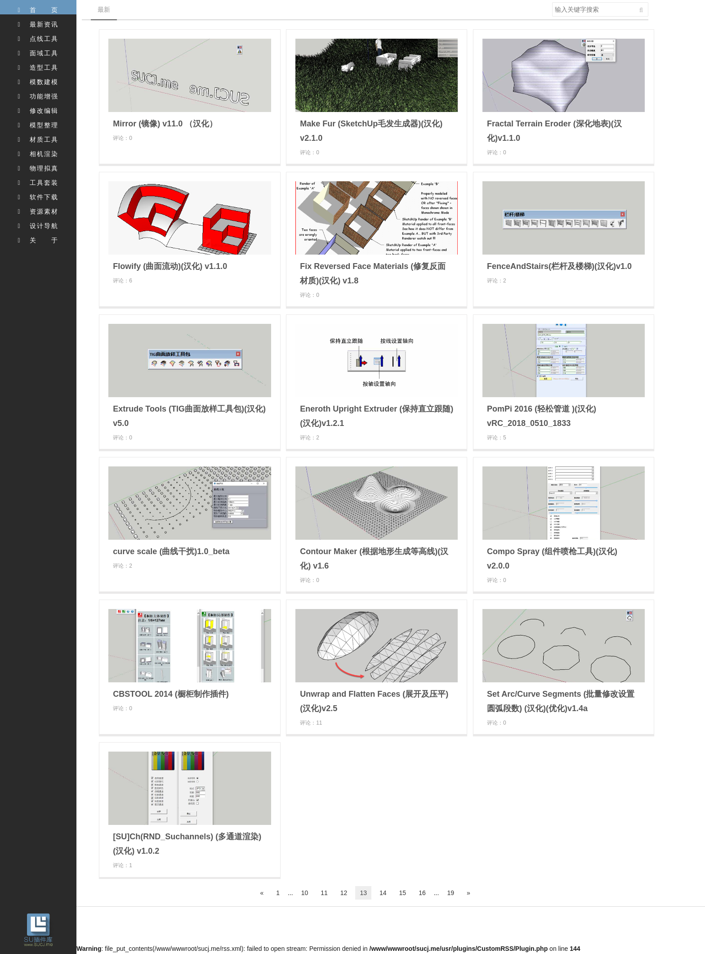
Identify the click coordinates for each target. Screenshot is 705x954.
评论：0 (122, 138)
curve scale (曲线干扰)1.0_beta (171, 551)
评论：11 (311, 723)
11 (324, 892)
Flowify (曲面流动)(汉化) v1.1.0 (170, 266)
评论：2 (496, 281)
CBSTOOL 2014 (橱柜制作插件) (170, 694)
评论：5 (496, 437)
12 (344, 892)
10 (304, 892)
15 (402, 892)
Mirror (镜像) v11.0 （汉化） (165, 123)
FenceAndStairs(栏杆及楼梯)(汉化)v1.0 (559, 266)
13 (363, 892)
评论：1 (122, 865)
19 (450, 892)
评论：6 (122, 281)
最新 (104, 9)
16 (422, 892)
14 (383, 892)
